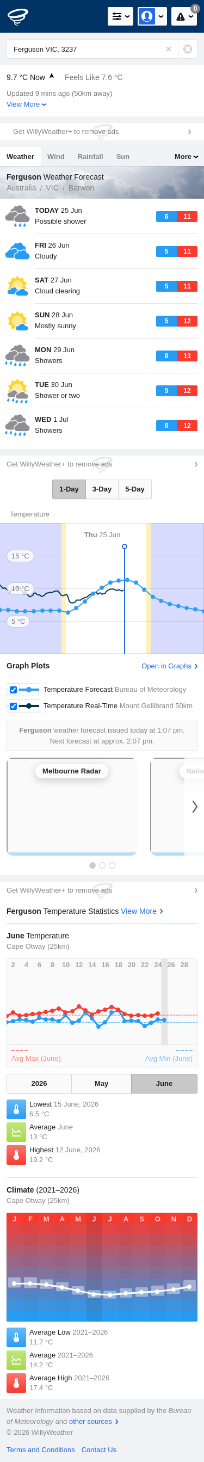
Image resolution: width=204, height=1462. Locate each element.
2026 (39, 1083)
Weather (20, 156)
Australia (21, 187)
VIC (52, 187)
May (101, 1083)
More (183, 156)
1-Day (68, 489)
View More (23, 104)
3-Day (102, 489)
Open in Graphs (166, 666)
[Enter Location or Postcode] (102, 49)
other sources (90, 1421)
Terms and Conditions (41, 1450)
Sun (123, 156)
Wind (56, 156)
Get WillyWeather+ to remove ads (66, 131)
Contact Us (99, 1450)
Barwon (81, 187)
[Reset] (168, 49)
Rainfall (90, 156)
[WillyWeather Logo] (24, 16)
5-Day (134, 489)
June (164, 1083)
